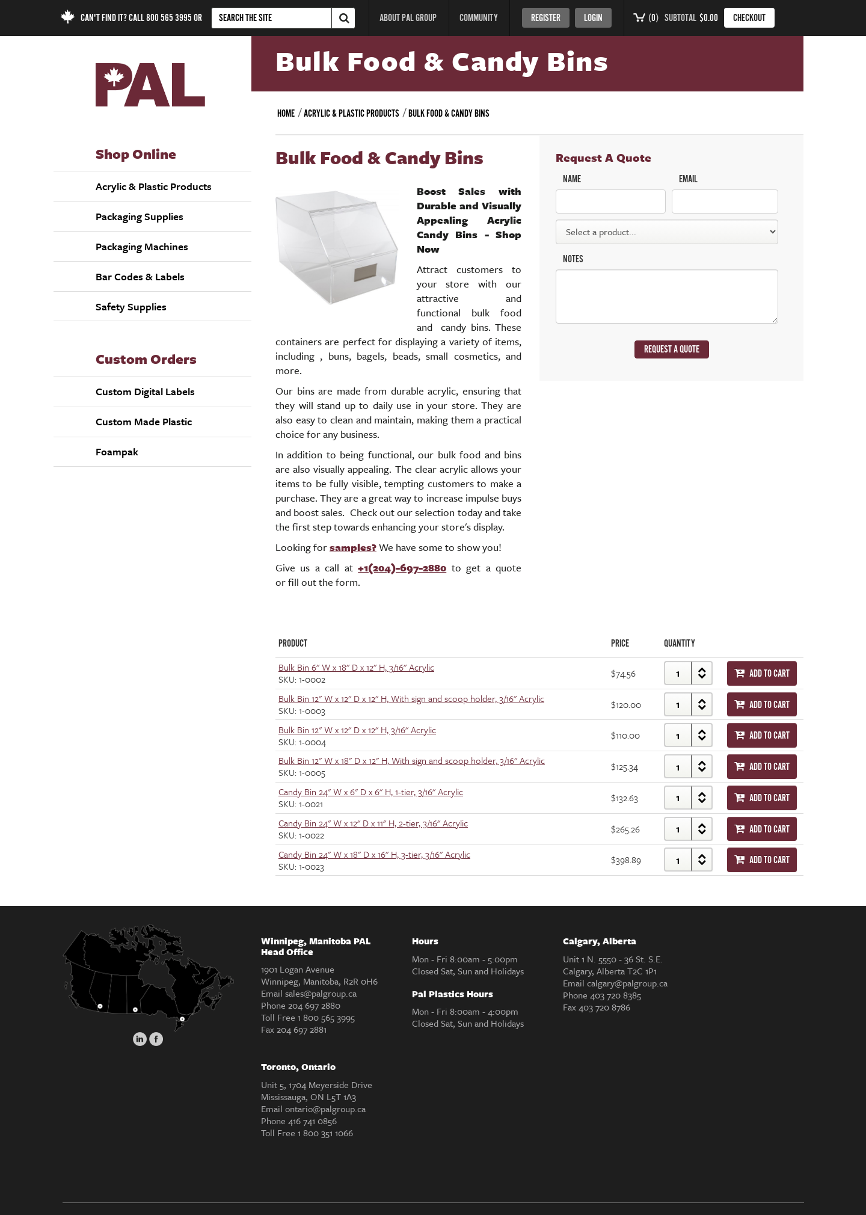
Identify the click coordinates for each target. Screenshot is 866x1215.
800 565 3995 (169, 18)
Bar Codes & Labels (140, 276)
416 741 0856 (312, 1120)
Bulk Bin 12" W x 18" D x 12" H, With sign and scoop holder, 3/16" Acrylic (411, 760)
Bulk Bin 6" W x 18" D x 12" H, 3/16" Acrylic (356, 667)
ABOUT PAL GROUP (408, 18)
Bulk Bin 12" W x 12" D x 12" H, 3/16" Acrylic (357, 729)
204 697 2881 (302, 1029)
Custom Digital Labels (145, 391)
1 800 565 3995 (326, 1017)
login (593, 18)
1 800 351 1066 (325, 1132)
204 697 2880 (314, 1005)
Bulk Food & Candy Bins (449, 114)
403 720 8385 (615, 994)
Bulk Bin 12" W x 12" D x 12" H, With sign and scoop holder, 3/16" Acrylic (411, 698)
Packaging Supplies (139, 216)
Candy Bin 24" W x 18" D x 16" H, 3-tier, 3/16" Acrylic (374, 854)
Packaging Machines (142, 246)
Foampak (117, 451)
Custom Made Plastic (144, 421)
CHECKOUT (749, 18)
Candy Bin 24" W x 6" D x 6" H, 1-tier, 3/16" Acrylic (370, 791)
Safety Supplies (131, 306)
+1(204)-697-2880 (402, 567)
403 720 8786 (604, 1007)
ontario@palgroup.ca (325, 1108)
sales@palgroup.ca (321, 993)
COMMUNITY (478, 18)
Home (286, 114)
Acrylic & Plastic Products (154, 186)
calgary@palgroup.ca (627, 982)
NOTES (573, 259)
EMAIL (688, 179)
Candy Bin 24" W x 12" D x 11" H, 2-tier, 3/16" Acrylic (373, 822)
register (545, 18)
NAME (572, 179)
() (646, 18)
